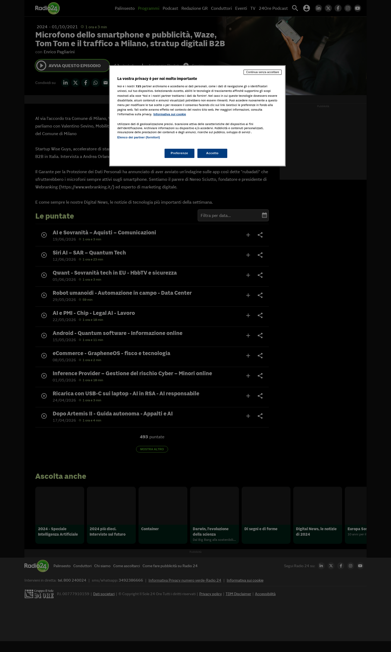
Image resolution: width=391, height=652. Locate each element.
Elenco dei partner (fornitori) (138, 137)
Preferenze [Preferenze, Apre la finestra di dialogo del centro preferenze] (179, 153)
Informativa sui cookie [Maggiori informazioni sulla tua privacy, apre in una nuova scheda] (169, 114)
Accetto (212, 153)
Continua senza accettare (262, 72)
